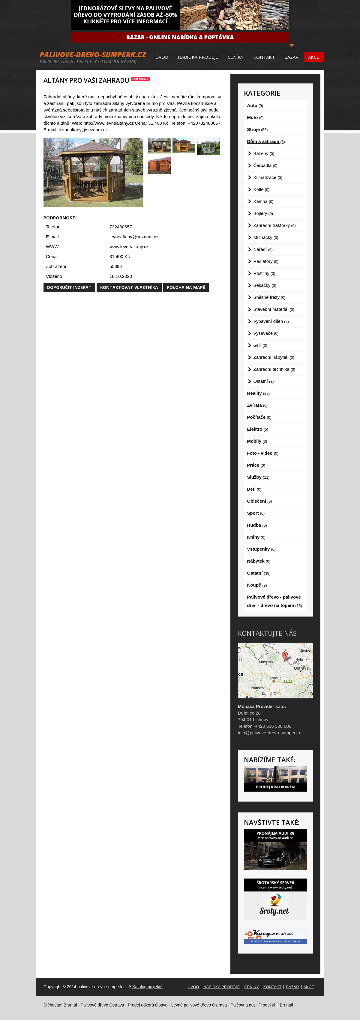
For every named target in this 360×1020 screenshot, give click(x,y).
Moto (255, 117)
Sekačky (265, 285)
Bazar (291, 57)
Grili (260, 345)
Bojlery (263, 213)
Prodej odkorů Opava (147, 1005)
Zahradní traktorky (275, 225)
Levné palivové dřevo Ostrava (199, 1005)
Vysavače (266, 333)
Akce (313, 57)
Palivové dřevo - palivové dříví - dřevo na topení (274, 601)
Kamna (264, 201)
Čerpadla (266, 165)
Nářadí (263, 249)
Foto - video (262, 453)
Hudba (257, 525)
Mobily (257, 441)
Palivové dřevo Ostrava (102, 1005)
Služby (258, 477)
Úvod (161, 57)
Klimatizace (268, 177)
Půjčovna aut (242, 1005)
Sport (256, 513)
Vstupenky (261, 549)
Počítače (259, 417)
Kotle (262, 189)
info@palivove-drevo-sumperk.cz (271, 732)
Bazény (264, 153)
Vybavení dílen (271, 321)
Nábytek (259, 561)
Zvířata (257, 405)
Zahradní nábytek (274, 357)
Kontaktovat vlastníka (129, 287)
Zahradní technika (275, 369)
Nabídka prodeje (198, 57)
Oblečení (259, 501)
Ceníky (236, 57)
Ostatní (264, 381)
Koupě (257, 584)
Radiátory (266, 261)
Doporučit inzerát (69, 287)
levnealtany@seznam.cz (134, 236)
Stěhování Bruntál (60, 1005)
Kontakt (264, 57)
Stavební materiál (274, 309)
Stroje (257, 129)
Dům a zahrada (266, 141)
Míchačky (266, 237)
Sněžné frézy (270, 297)
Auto (255, 105)
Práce (256, 465)
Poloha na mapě (186, 287)
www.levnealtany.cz (129, 246)
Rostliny (264, 273)
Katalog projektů (147, 986)
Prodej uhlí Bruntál (276, 1005)
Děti (254, 489)
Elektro (257, 429)
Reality (258, 393)
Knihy (256, 537)
